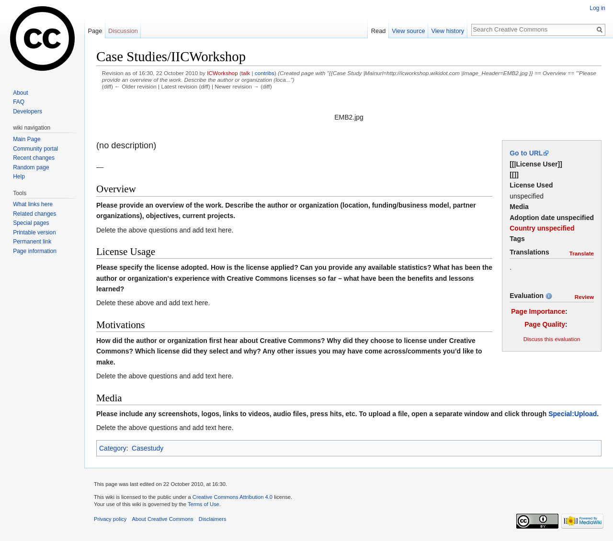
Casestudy (147, 448)
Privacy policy (110, 519)
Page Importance (538, 311)
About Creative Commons (162, 519)
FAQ (18, 102)
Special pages (31, 223)
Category (112, 448)
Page (95, 30)
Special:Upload (572, 414)
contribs (264, 73)
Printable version (34, 232)
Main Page (26, 139)
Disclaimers (213, 519)
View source (408, 30)
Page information (35, 251)
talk (245, 73)
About (20, 92)
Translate (581, 253)
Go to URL (526, 153)
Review (584, 297)
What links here (33, 204)
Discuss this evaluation (551, 339)
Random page (31, 167)
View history (447, 30)
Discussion (123, 30)
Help (19, 176)
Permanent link (32, 241)
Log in (597, 8)
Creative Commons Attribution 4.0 (232, 497)
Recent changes (34, 158)
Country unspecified (542, 228)
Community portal (35, 148)
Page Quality (544, 324)
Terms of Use (203, 504)
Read (378, 30)
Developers (27, 111)
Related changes (34, 213)
